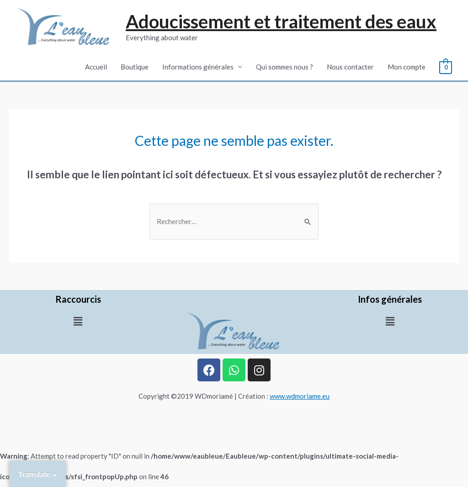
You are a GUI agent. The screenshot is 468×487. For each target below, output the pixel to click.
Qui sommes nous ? (285, 67)
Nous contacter (350, 67)
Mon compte (407, 67)
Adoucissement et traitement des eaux (281, 21)
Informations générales (198, 67)
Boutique (135, 67)
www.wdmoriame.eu (300, 396)
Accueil (96, 67)
